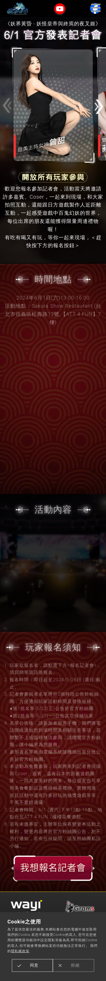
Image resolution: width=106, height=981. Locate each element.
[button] (99, 107)
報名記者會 (53, 868)
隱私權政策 (20, 951)
